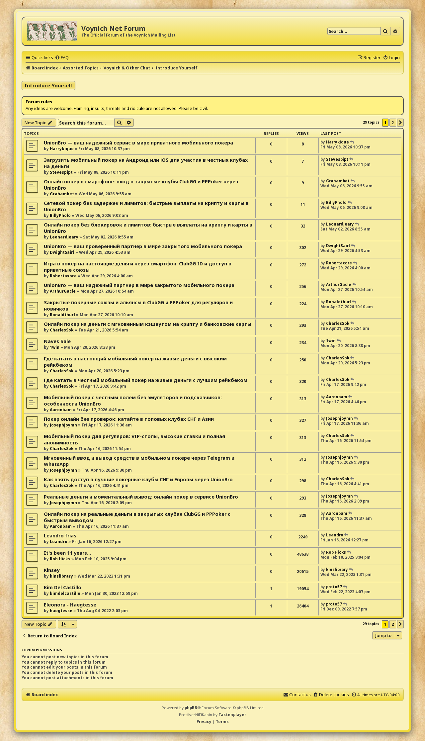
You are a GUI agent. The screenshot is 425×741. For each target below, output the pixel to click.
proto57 (334, 586)
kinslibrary (61, 576)
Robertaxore (63, 276)
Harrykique (62, 148)
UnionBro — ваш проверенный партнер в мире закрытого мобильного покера (143, 246)
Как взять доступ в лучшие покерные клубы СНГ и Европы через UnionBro (138, 479)
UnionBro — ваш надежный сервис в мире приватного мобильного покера (138, 142)
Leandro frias (60, 535)
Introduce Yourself (48, 85)
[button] (400, 123)
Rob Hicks (60, 559)
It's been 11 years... (67, 553)
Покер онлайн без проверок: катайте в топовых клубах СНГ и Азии (129, 419)
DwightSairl (62, 252)
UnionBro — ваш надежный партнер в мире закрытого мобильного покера (139, 285)
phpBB (191, 707)
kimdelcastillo (65, 593)
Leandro (58, 541)
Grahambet (62, 194)
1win (54, 347)
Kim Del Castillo (62, 587)
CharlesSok (62, 330)
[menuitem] (62, 57)
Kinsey (51, 570)
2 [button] (392, 123)
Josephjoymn (63, 425)
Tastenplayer (232, 714)
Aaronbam (61, 410)
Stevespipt (61, 172)
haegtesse (61, 610)
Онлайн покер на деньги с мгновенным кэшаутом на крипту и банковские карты (147, 324)
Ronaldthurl (62, 315)
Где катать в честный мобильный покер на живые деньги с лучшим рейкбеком (145, 380)
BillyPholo (60, 215)
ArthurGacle (63, 291)
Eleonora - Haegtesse (70, 605)
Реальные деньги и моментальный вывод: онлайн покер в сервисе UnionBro (141, 497)
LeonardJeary (64, 237)
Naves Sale (57, 341)
